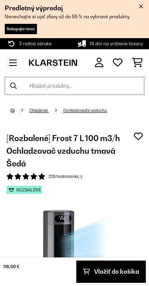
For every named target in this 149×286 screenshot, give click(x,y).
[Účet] (99, 62)
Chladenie (39, 110)
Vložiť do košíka (111, 271)
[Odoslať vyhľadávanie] (13, 86)
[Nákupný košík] (137, 63)
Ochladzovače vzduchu (85, 110)
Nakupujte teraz (21, 29)
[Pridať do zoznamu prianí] (138, 136)
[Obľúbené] (117, 63)
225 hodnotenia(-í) (65, 176)
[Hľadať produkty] (74, 85)
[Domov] (19, 110)
